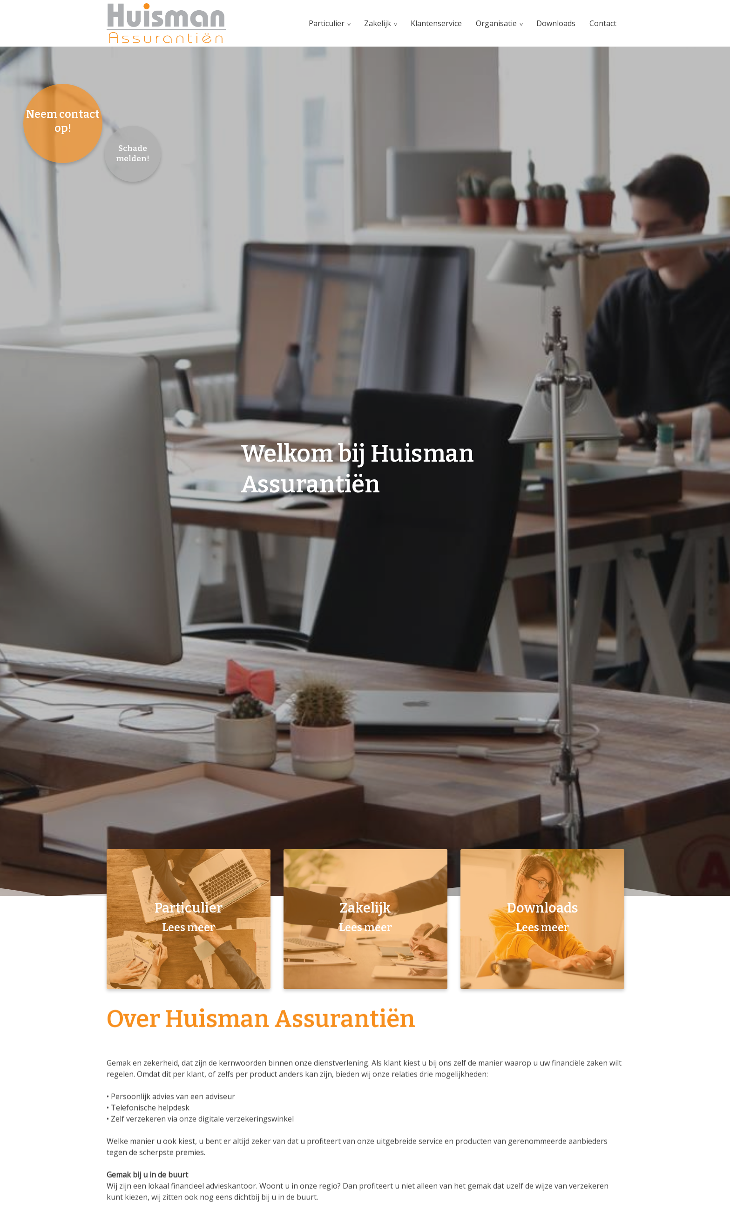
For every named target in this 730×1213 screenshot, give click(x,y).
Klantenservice (436, 23)
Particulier (327, 23)
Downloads (555, 23)
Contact (602, 23)
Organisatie (496, 23)
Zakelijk (377, 23)
